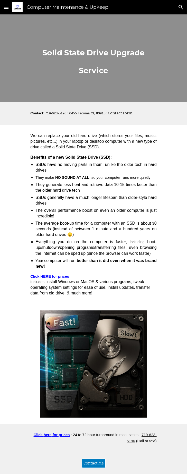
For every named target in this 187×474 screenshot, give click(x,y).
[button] (6, 7)
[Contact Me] (93, 463)
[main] (93, 58)
